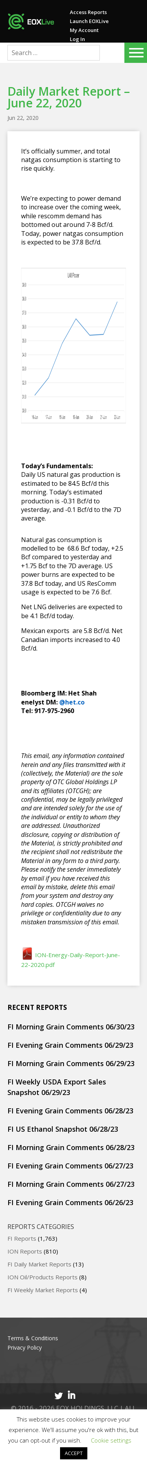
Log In (77, 39)
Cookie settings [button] (111, 1440)
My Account (84, 30)
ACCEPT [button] (74, 1453)
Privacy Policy (24, 1347)
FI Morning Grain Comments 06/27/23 (71, 1184)
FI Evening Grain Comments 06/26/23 (70, 1202)
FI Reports (21, 1238)
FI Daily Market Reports (39, 1264)
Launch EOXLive (89, 21)
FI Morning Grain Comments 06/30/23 (71, 1026)
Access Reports (88, 12)
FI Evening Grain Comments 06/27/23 (70, 1165)
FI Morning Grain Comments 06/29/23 (71, 1063)
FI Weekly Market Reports (42, 1290)
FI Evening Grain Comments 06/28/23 (70, 1110)
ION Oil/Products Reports (42, 1277)
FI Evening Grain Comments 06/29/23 (70, 1045)
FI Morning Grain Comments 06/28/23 (71, 1147)
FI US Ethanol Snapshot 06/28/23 (62, 1129)
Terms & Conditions (32, 1338)
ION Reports (24, 1251)
